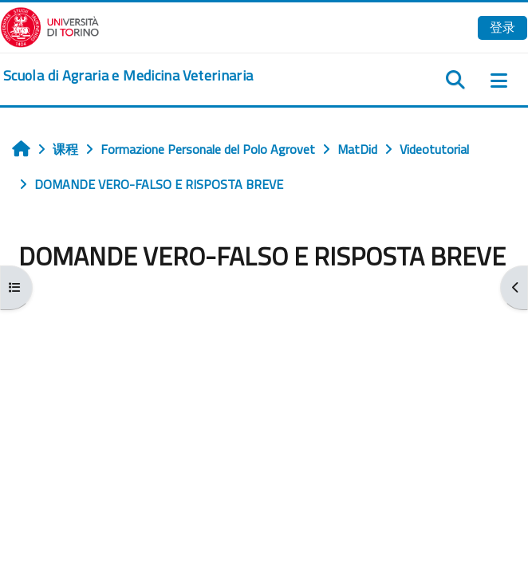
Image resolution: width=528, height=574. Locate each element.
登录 (502, 27)
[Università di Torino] (50, 25)
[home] (128, 76)
